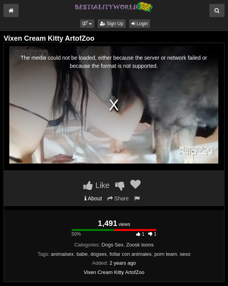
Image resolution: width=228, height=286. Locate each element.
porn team (165, 254)
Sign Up (111, 23)
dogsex (98, 254)
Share (118, 198)
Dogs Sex (112, 245)
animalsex (62, 254)
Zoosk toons (140, 245)
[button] (87, 23)
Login (139, 23)
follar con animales (130, 254)
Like (96, 185)
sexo (185, 254)
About (93, 198)
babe (82, 254)
